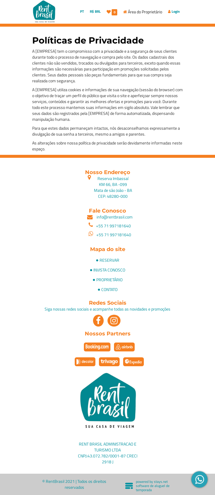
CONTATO (109, 289)
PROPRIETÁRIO (109, 280)
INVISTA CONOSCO (109, 270)
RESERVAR (109, 260)
